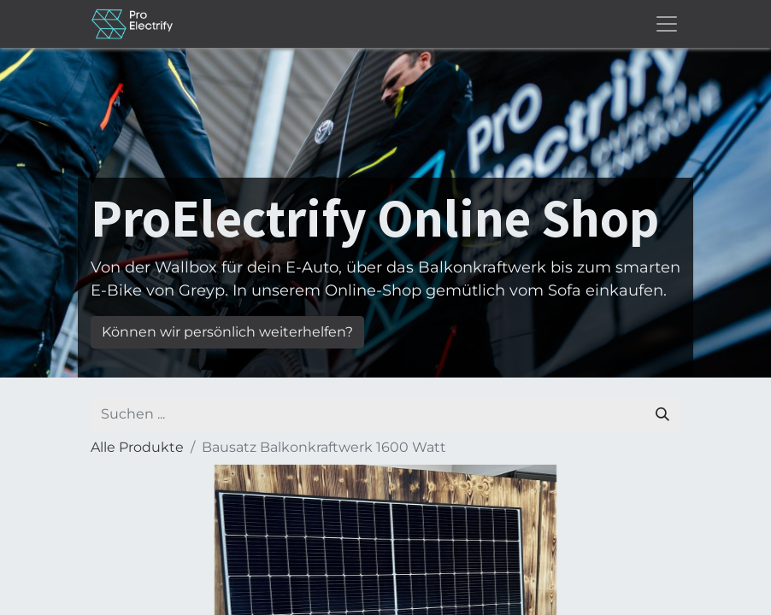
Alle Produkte (137, 447)
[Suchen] (662, 414)
